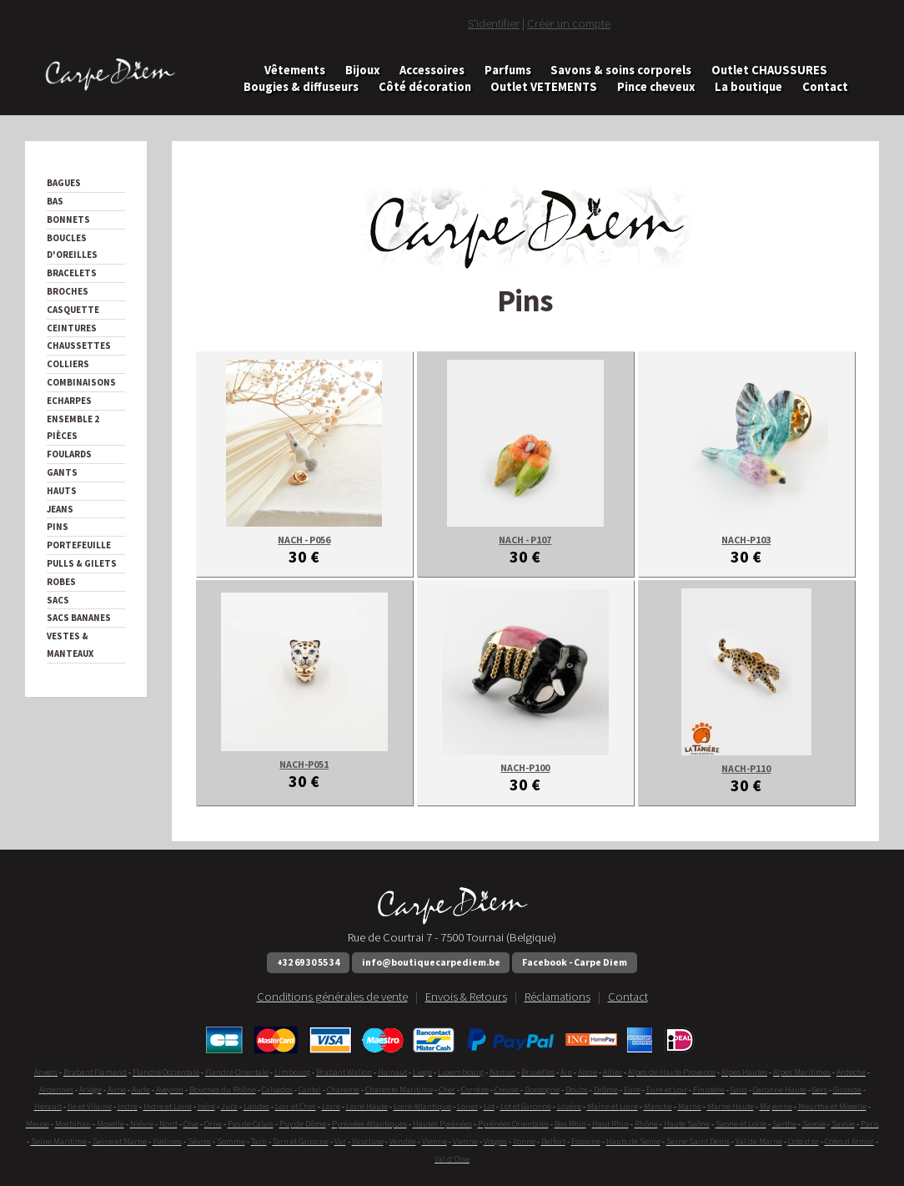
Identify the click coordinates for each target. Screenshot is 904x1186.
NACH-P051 (304, 764)
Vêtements (294, 70)
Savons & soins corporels (620, 70)
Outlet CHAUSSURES (769, 70)
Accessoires (432, 70)
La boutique (748, 86)
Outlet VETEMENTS (543, 86)
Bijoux (362, 70)
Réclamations (557, 996)
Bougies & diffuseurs (301, 86)
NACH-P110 (746, 768)
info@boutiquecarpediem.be (431, 962)
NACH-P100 (525, 767)
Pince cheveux (656, 86)
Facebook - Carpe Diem (574, 962)
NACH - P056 (304, 539)
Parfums (508, 70)
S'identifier (494, 23)
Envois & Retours (466, 996)
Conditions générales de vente (332, 996)
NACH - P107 (525, 539)
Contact (825, 86)
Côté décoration (425, 86)
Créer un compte (568, 23)
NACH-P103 (746, 539)
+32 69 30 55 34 (308, 962)
